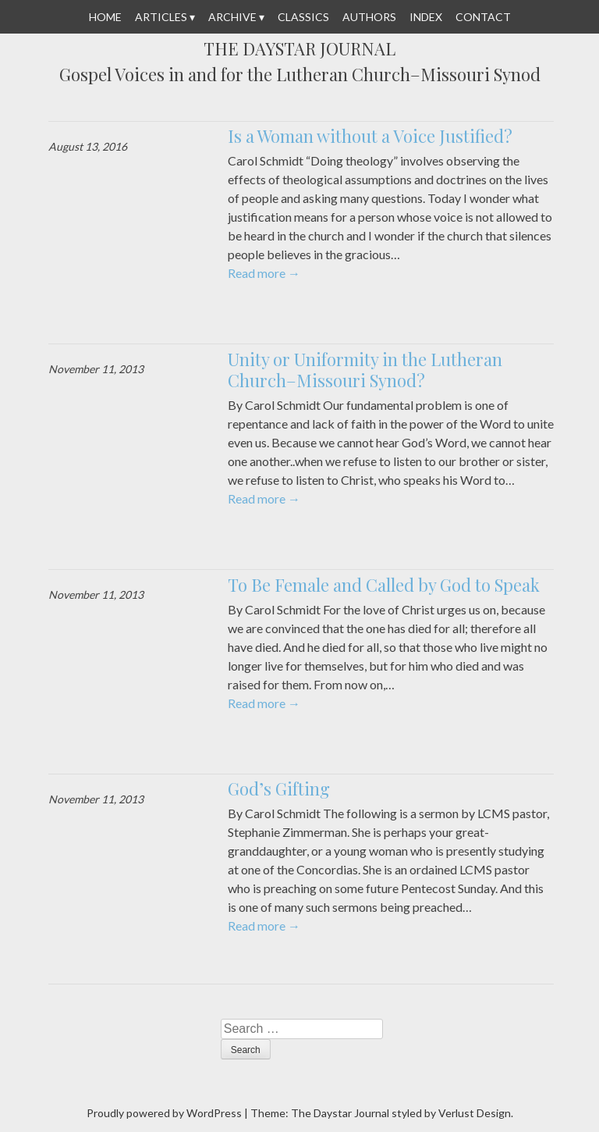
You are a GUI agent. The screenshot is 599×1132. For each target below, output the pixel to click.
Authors (369, 16)
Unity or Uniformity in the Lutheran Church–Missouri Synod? (365, 370)
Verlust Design (474, 1113)
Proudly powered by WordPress (164, 1113)
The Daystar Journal (299, 49)
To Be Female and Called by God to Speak (384, 584)
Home (105, 16)
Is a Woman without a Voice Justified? (370, 136)
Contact (483, 16)
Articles (161, 16)
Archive (232, 16)
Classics (303, 16)
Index (425, 16)
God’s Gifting (279, 788)
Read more (264, 272)
